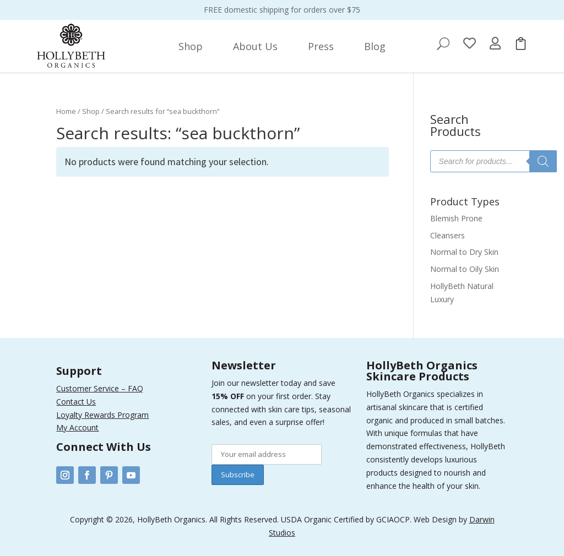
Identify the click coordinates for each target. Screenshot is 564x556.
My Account (77, 427)
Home (66, 111)
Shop (91, 111)
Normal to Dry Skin (464, 252)
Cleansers (447, 235)
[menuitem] (190, 46)
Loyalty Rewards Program (102, 415)
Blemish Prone (456, 218)
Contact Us (76, 401)
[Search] (543, 161)
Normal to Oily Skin (464, 269)
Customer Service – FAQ (99, 388)
